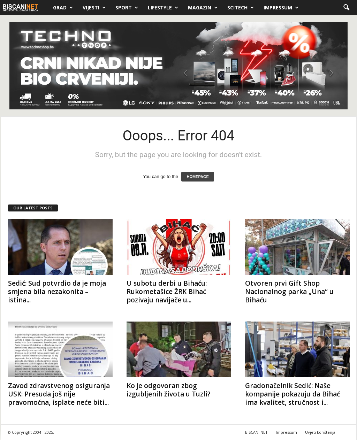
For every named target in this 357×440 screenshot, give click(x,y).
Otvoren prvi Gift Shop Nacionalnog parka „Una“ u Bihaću (289, 291)
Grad (63, 7)
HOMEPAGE (197, 177)
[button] (346, 7)
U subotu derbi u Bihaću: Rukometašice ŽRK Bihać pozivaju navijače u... (167, 291)
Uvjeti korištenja (320, 432)
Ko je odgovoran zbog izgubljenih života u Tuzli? (169, 390)
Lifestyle (163, 7)
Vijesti (94, 7)
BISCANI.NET (256, 432)
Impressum (281, 7)
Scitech (240, 7)
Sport (126, 7)
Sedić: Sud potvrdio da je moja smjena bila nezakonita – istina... (57, 291)
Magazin (203, 7)
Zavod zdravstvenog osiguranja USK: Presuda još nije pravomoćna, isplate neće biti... (59, 394)
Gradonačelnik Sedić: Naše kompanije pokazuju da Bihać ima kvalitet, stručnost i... (292, 394)
